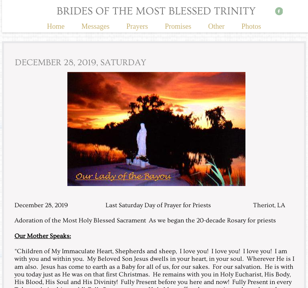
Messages (95, 26)
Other (216, 26)
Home (56, 26)
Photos (251, 26)
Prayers (137, 26)
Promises (178, 26)
